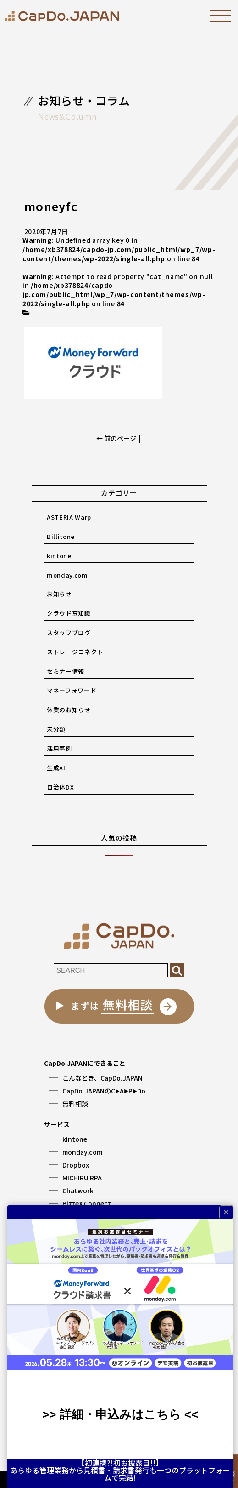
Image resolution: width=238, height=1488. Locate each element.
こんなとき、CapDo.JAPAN (102, 1077)
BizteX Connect (86, 1203)
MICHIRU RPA (82, 1177)
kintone (59, 555)
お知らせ (59, 593)
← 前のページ (116, 438)
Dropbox (75, 1164)
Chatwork (78, 1190)
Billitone (61, 536)
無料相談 (75, 1103)
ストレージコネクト (75, 651)
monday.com (67, 575)
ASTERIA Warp (69, 517)
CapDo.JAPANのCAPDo (103, 1090)
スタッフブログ (69, 632)
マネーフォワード (71, 690)
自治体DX (60, 787)
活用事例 (59, 748)
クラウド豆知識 (69, 613)
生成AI (56, 767)
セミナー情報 (65, 671)
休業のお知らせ (69, 709)
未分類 (56, 729)
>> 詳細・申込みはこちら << (120, 1414)
